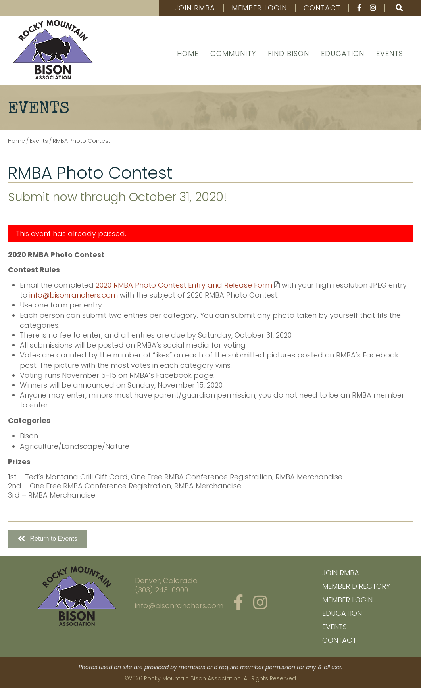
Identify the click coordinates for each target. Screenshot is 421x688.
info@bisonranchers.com (73, 295)
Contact (322, 8)
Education (342, 53)
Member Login (259, 8)
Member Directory (356, 586)
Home (187, 53)
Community (233, 53)
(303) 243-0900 (161, 590)
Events (389, 53)
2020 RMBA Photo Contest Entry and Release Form (184, 285)
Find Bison (288, 53)
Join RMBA (195, 8)
